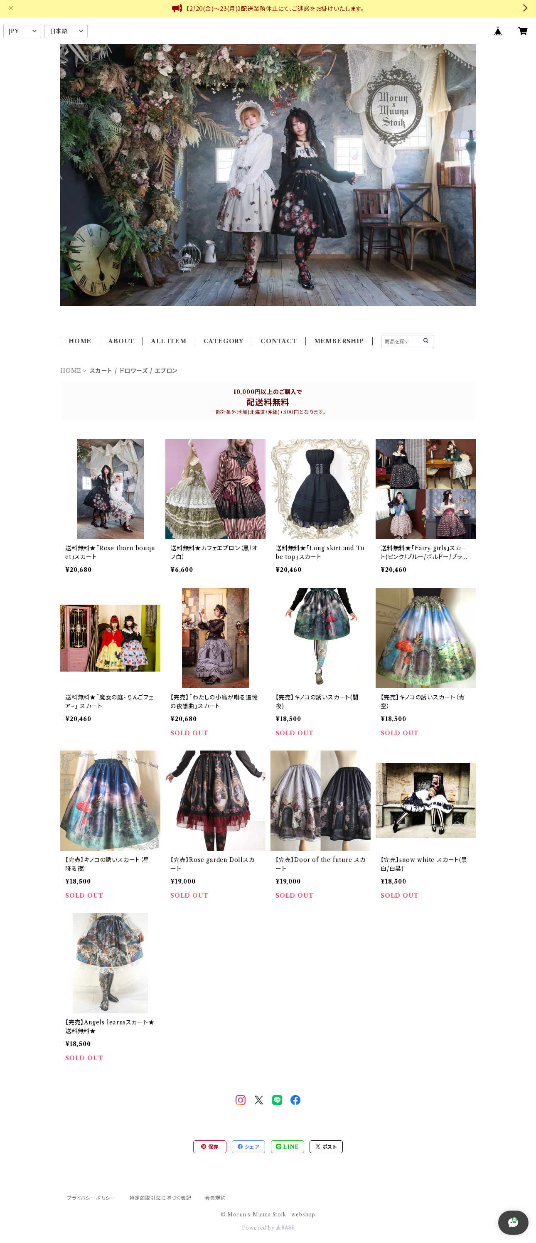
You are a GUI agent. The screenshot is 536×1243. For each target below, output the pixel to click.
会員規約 (215, 1198)
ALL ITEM (168, 341)
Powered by (268, 1228)
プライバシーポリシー (91, 1198)
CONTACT (279, 341)
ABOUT (121, 341)
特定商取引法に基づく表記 (160, 1198)
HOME (80, 341)
